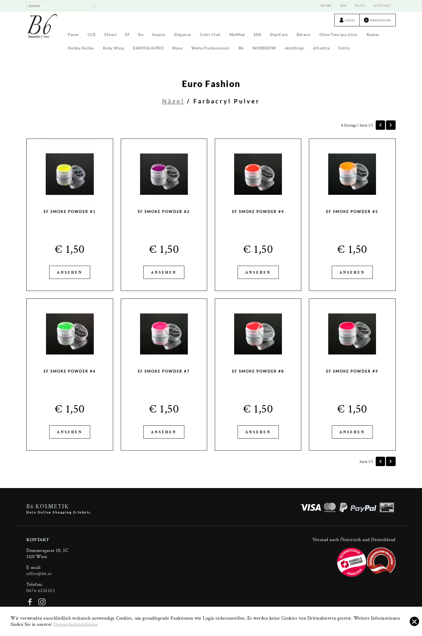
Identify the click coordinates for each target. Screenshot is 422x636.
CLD (92, 34)
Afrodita (321, 48)
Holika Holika (81, 48)
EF (127, 34)
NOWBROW (264, 48)
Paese (73, 34)
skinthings (294, 48)
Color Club (210, 34)
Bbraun (304, 34)
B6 (241, 48)
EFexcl (110, 34)
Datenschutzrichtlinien (75, 624)
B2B (343, 6)
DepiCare (279, 34)
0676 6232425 (40, 591)
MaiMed (237, 34)
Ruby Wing (113, 48)
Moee (177, 48)
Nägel (173, 101)
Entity (344, 48)
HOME (326, 6)
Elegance (182, 34)
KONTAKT (382, 6)
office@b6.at (39, 574)
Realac (373, 34)
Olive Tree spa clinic (338, 34)
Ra (140, 34)
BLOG (360, 6)
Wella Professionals (210, 48)
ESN (257, 34)
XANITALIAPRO (148, 48)
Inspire (159, 34)
